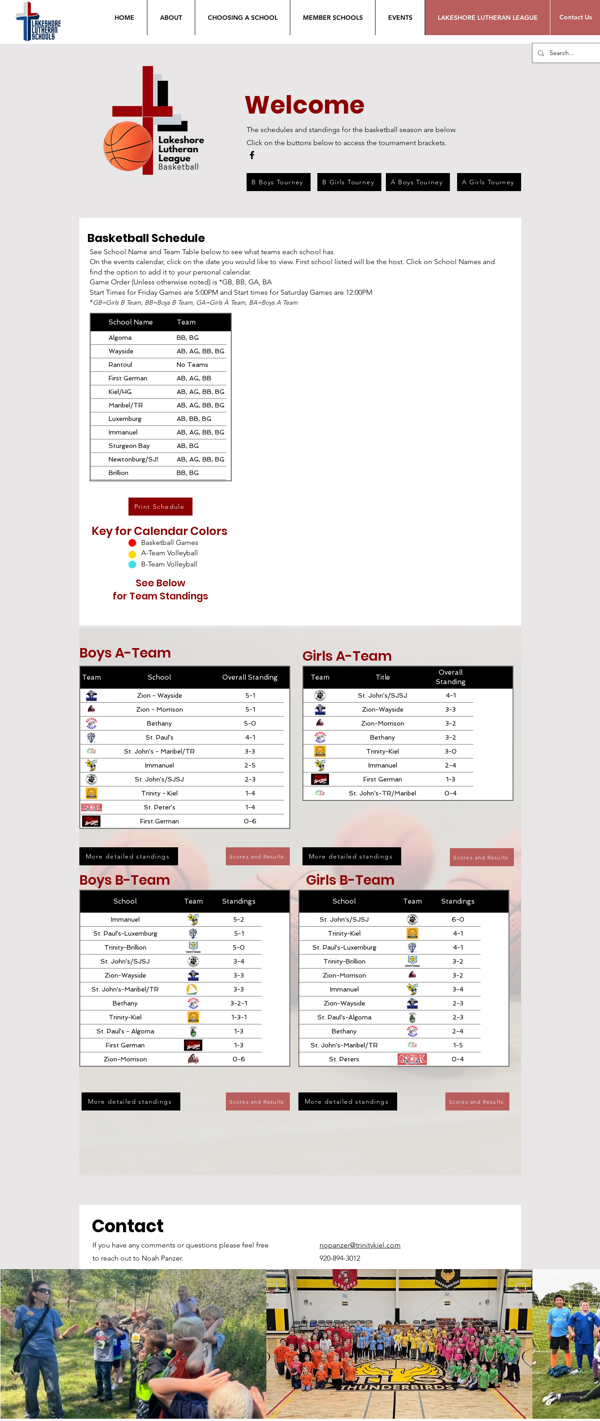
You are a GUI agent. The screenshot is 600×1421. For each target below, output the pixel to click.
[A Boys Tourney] (418, 182)
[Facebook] (252, 155)
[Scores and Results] (258, 856)
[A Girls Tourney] (489, 182)
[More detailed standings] (128, 856)
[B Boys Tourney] (279, 182)
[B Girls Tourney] (349, 182)
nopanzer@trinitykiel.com (360, 1245)
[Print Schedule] (160, 507)
